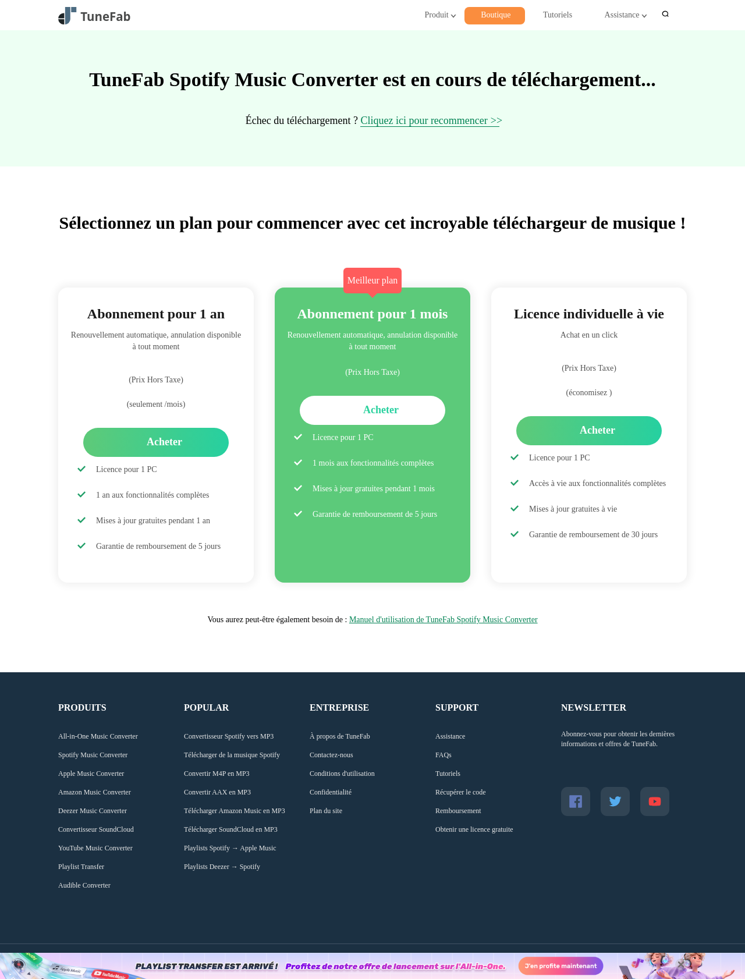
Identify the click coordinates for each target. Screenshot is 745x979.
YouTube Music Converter (95, 848)
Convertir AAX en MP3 (217, 792)
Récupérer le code (460, 792)
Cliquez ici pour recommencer (423, 120)
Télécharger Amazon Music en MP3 (234, 811)
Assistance (622, 14)
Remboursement (458, 811)
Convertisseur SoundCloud (96, 829)
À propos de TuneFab (340, 736)
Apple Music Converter (91, 773)
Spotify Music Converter (92, 755)
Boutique (495, 14)
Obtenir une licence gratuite (474, 829)
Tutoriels (557, 14)
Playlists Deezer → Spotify (222, 867)
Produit (436, 14)
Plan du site (326, 811)
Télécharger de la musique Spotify (232, 755)
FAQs (443, 755)
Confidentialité (331, 792)
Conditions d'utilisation (342, 773)
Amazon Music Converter (94, 792)
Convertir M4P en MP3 (217, 773)
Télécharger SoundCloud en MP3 (231, 829)
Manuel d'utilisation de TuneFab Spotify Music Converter (443, 619)
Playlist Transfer (81, 867)
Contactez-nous (331, 755)
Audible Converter (84, 885)
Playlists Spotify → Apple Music (230, 848)
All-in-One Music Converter (98, 736)
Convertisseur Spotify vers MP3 (229, 736)
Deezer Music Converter (92, 811)
